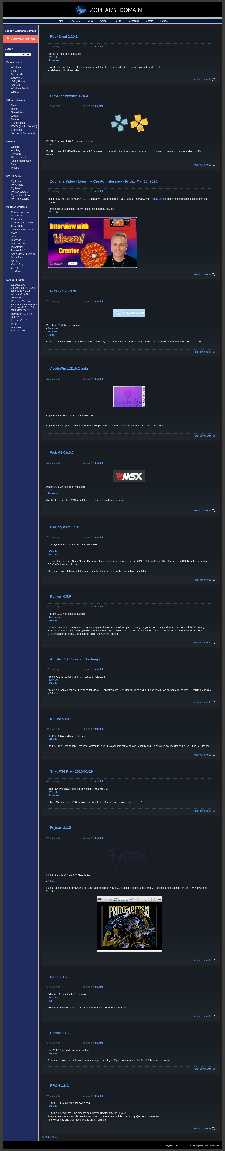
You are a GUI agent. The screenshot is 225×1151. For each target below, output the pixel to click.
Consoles (16, 78)
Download (54, 60)
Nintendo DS (18, 243)
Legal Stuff (203, 1146)
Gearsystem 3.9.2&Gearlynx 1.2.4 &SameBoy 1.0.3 (23, 288)
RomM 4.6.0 (59, 1033)
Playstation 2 (18, 250)
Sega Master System (23, 254)
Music (90, 21)
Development (18, 157)
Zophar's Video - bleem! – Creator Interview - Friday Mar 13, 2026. (104, 181)
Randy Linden (159, 198)
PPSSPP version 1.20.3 (69, 96)
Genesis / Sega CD (22, 229)
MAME (15, 233)
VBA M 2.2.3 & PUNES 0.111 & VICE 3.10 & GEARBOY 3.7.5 (24, 307)
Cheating (16, 153)
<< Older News (49, 1137)
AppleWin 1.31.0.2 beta (69, 369)
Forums (164, 21)
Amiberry (16, 327)
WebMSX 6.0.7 (62, 453)
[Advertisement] (191, 52)
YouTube (54, 212)
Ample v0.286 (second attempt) (76, 659)
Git (50, 1001)
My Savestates (19, 191)
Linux (14, 71)
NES (13, 236)
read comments (202, 79)
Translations (18, 122)
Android (15, 85)
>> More (16, 271)
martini (99, 46)
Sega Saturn (18, 257)
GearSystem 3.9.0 (64, 527)
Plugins (15, 167)
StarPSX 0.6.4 (61, 719)
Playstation (17, 247)
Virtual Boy (17, 264)
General (15, 146)
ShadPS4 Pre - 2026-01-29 (71, 771)
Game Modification (21, 160)
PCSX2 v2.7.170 (63, 291)
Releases (53, 328)
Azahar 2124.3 (19, 294)
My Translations (20, 198)
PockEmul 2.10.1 (64, 36)
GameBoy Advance (22, 222)
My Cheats (17, 184)
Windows (16, 67)
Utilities (103, 21)
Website (53, 57)
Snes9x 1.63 (18, 330)
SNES (14, 261)
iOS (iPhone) (18, 81)
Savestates (133, 21)
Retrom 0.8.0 (60, 596)
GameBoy (16, 219)
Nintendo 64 (18, 240)
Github (51, 335)
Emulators (75, 21)
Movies (15, 119)
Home (60, 21)
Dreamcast (17, 215)
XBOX (14, 268)
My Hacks (16, 181)
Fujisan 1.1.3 (60, 828)
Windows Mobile (20, 88)
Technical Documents (23, 133)
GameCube (17, 226)
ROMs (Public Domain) (24, 126)
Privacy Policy (214, 1146)
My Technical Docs (21, 195)
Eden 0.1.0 (58, 977)
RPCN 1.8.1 (59, 1086)
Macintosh (17, 74)
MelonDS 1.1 (18, 297)
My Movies (17, 188)
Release (53, 680)
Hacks (118, 21)
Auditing (15, 150)
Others (15, 92)
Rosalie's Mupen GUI (23, 301)
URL (50, 144)
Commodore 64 (20, 212)
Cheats (149, 21)
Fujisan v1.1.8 (19, 320)
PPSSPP (16, 323)
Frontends (17, 129)
